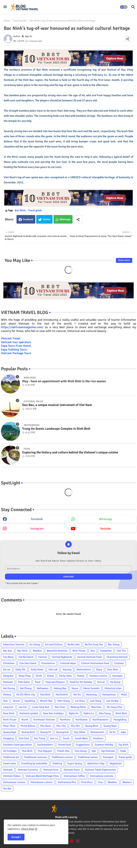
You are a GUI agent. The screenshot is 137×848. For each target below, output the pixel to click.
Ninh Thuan (10, 719)
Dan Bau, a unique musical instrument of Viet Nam (57, 405)
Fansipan (117, 675)
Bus (93, 650)
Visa (100, 782)
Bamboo (37, 650)
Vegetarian (116, 763)
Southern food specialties (17, 744)
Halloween (43, 688)
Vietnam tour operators (16, 342)
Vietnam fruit (50, 769)
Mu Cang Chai (114, 707)
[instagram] (77, 841)
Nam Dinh (8, 713)
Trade (123, 751)
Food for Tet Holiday (81, 682)
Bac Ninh (20, 210)
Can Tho (121, 650)
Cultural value (68, 663)
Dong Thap (25, 675)
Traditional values (88, 757)
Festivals (8, 682)
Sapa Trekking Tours (14, 349)
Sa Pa (112, 732)
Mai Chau (60, 707)
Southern (98, 738)
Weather (112, 782)
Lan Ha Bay (112, 700)
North (25, 719)
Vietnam (8, 769)
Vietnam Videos (11, 776)
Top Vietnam (108, 751)
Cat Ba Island (26, 657)
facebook (37, 519)
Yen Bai (7, 788)
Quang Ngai (9, 732)
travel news (9, 763)
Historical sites (113, 688)
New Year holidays (53, 713)
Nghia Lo (89, 713)
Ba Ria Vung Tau (94, 644)
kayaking (30, 700)
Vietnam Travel (10, 338)
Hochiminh (62, 694)
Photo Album (27, 725)
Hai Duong (9, 688)
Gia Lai (101, 682)
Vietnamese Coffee (74, 776)
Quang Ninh (28, 732)
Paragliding (119, 719)
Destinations (83, 669)
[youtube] (71, 841)
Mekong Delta (78, 707)
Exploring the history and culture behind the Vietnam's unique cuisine (70, 452)
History (7, 694)
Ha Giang (115, 682)
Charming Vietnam (117, 657)
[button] (124, 7)
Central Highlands (62, 657)
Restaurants (97, 732)
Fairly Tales (65, 675)
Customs (119, 663)
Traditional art (11, 757)
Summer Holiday (104, 744)
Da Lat (6, 669)
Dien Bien (112, 669)
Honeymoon (109, 694)
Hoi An (77, 694)
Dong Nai (8, 675)
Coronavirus (48, 663)
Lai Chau (80, 700)
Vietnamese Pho (67, 782)
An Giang (34, 644)
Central (42, 657)
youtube (105, 528)
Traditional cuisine (62, 757)
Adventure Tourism (13, 644)
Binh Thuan (79, 650)
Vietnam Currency (28, 769)
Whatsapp (65, 219)
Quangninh (62, 732)
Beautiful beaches (57, 650)
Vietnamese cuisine (14, 782)
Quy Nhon (79, 732)
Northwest (81, 719)
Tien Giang (80, 751)
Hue (5, 700)
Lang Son (8, 707)
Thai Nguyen (45, 751)
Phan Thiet (9, 725)
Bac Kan (7, 650)
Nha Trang (104, 713)
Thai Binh (27, 751)
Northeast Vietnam (44, 719)
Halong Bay (60, 688)
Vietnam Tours (72, 769)
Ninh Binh (121, 713)
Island (16, 700)
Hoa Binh (45, 694)
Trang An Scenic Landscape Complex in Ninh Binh (56, 429)
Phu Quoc (45, 725)
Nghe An (74, 713)
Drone (50, 675)
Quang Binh (91, 725)
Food (37, 682)
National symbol (29, 713)
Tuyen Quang (74, 763)
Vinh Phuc (87, 782)
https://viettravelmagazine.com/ (22, 327)
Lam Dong (95, 700)
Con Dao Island (28, 663)
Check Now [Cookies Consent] (27, 829)
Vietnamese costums (101, 776)
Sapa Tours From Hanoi (16, 346)
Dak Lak (53, 669)
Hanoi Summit (91, 688)
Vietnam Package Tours (16, 353)
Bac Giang (113, 644)
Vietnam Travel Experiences (100, 769)
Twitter (46, 219)
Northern (65, 719)
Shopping (8, 738)
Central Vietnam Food (89, 657)
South (66, 738)
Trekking (57, 763)
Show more (124, 260)
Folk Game (24, 682)
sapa (123, 732)
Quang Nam (110, 725)
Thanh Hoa (63, 751)
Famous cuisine (98, 675)
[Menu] (5, 7)
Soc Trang (39, 738)
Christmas (8, 663)
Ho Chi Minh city (25, 694)
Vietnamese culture (41, 782)
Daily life (20, 669)
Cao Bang (8, 657)
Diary (99, 669)
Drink (39, 675)
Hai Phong (25, 688)
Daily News (37, 669)
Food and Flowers (55, 682)
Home (7, 20)
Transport (108, 757)
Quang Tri (45, 732)
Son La (54, 738)
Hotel (124, 694)
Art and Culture (53, 644)
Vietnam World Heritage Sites (42, 776)
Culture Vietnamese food (95, 663)
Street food (64, 744)
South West (81, 738)
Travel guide (19, 20)
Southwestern (45, 744)
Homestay (91, 694)
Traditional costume (35, 757)
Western (127, 782)
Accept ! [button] (16, 837)
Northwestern (100, 719)
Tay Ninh (123, 744)
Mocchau (96, 707)
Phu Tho (61, 725)
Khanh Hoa (46, 700)
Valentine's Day (96, 763)
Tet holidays (10, 751)
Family (80, 675)
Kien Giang (63, 700)
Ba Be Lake (74, 644)
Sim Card (24, 738)
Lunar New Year (41, 707)
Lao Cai (23, 707)
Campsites (106, 650)
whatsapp (105, 519)
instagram (37, 528)
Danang (67, 669)
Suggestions (83, 744)
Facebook (28, 219)
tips (94, 751)
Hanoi (75, 688)
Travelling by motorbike (34, 763)
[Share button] (78, 219)
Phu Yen (75, 725)
